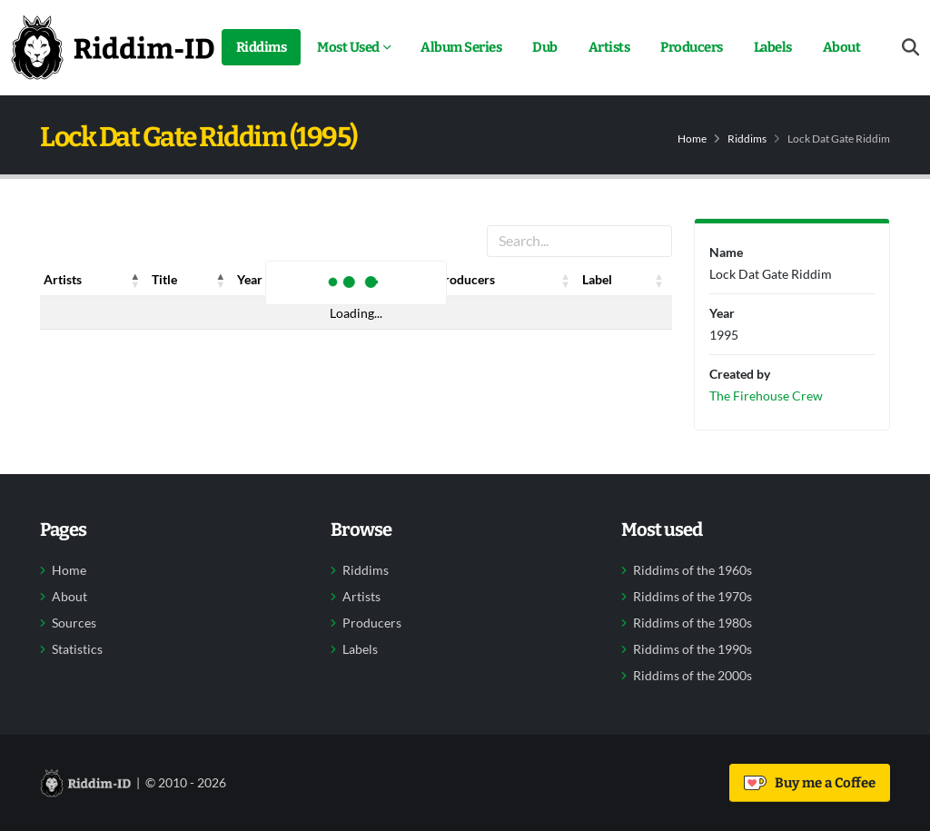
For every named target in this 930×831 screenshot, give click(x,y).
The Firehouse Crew (766, 395)
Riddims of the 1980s (692, 623)
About (842, 47)
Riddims (261, 47)
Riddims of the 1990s (692, 649)
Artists (609, 47)
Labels (773, 47)
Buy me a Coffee (810, 783)
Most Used (348, 47)
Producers (691, 47)
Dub (545, 47)
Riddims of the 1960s (692, 570)
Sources (74, 623)
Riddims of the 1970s (692, 596)
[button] (135, 280)
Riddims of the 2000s (692, 675)
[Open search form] (910, 47)
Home (692, 138)
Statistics (77, 649)
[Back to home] (112, 47)
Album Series (460, 47)
